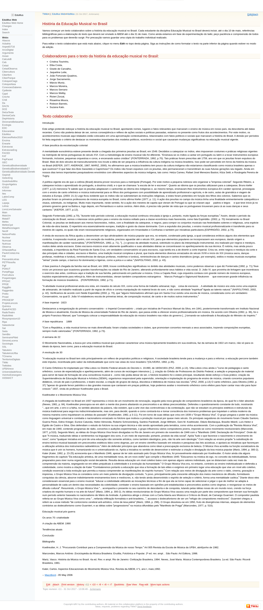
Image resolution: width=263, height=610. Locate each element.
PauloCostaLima (10, 253)
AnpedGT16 (8, 46)
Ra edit (143, 584)
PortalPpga (8, 271)
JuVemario (93, 14)
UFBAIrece (8, 368)
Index (5, 29)
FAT (4, 156)
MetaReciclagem (11, 228)
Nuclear (6, 237)
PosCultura (8, 275)
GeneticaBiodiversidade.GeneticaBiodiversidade (27, 171)
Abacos (6, 40)
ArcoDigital (8, 49)
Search (6, 32)
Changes (7, 26)
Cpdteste (7, 90)
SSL (4, 346)
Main (4, 212)
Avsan (5, 56)
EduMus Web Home (12, 23)
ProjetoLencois (10, 303)
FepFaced (7, 159)
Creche (6, 96)
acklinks (119, 584)
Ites (4, 193)
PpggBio (6, 287)
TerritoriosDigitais (11, 359)
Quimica (6, 306)
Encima (6, 140)
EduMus (17, 15)
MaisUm (6, 215)
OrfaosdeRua (9, 250)
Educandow (8, 131)
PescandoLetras (10, 259)
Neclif (5, 231)
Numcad (6, 240)
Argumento (8, 53)
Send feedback (144, 606)
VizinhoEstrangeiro (12, 375)
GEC (4, 162)
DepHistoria (8, 118)
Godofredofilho (10, 181)
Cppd (5, 93)
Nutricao (6, 243)
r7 (111, 584)
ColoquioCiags (9, 81)
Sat (4, 328)
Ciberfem (7, 74)
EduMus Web (58, 14)
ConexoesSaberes (12, 87)
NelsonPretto (9, 234)
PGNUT (6, 268)
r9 (100, 584)
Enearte (6, 143)
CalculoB (7, 59)
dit (249, 14)
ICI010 (5, 187)
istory (80, 584)
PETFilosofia (9, 262)
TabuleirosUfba (10, 353)
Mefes (5, 221)
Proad (5, 296)
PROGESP (8, 300)
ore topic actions (159, 584)
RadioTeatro (8, 312)
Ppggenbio (7, 290)
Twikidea (6, 365)
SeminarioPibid (10, 337)
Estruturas (7, 146)
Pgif (4, 265)
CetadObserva (9, 68)
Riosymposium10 (11, 318)
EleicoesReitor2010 (12, 137)
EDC (4, 128)
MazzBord (50, 575)
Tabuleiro (7, 350)
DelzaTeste (8, 112)
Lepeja (5, 203)
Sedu (5, 331)
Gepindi (6, 174)
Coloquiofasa (9, 84)
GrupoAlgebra (9, 184)
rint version (67, 584)
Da (3, 103)
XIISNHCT (7, 378)
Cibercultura (8, 71)
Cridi (4, 99)
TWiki (45, 14)
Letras (5, 206)
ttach (254, 14)
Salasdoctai (8, 325)
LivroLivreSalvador (12, 209)
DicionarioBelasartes (13, 121)
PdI (4, 256)
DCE (4, 109)
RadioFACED (9, 309)
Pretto (5, 293)
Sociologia (7, 343)
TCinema (7, 356)
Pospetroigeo (9, 278)
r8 (105, 584)
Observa (6, 246)
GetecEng (7, 178)
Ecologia (6, 125)
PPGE (5, 284)
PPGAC (6, 281)
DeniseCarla (8, 115)
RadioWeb (7, 315)
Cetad (5, 65)
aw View (131, 584)
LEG (4, 199)
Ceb (4, 62)
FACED (6, 153)
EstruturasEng (9, 150)
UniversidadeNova (11, 371)
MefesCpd (7, 224)
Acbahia (6, 43)
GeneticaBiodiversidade (14, 165)
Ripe (4, 322)
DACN (5, 106)
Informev (6, 190)
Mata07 (6, 218)
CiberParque (8, 78)
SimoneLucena (10, 340)
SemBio (6, 334)
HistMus (71, 14)
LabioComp (8, 196)
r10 (94, 584)
